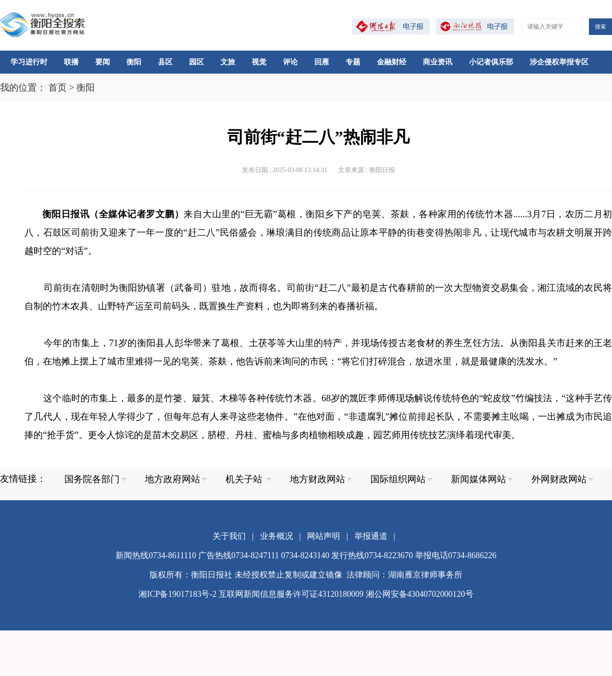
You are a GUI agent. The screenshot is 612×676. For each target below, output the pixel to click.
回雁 (321, 62)
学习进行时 (29, 62)
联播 (71, 62)
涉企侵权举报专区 (559, 62)
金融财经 (391, 62)
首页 (57, 87)
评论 (290, 62)
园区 (196, 62)
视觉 (259, 62)
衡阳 (134, 62)
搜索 (600, 26)
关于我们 (229, 536)
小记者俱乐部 (491, 62)
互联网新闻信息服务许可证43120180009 (291, 594)
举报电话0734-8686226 (456, 555)
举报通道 (370, 536)
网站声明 (323, 536)
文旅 (227, 62)
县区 (165, 62)
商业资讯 (437, 62)
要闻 (102, 62)
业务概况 (276, 536)
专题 (353, 62)
